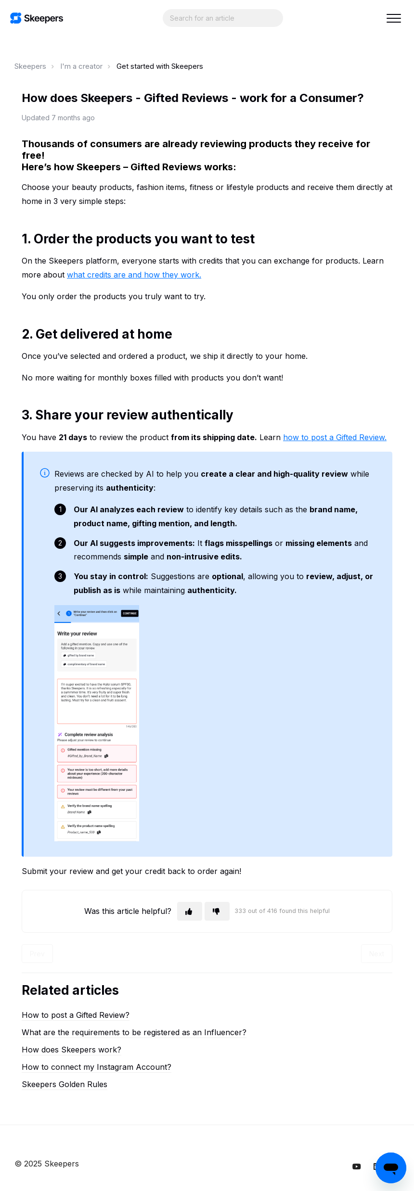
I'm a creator (81, 66)
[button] (393, 18)
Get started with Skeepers (159, 66)
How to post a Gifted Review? (75, 1015)
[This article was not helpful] (217, 911)
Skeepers (30, 66)
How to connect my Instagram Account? (96, 1067)
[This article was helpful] (189, 911)
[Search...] (223, 18)
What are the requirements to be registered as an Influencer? (134, 1032)
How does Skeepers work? (71, 1049)
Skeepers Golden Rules (64, 1084)
